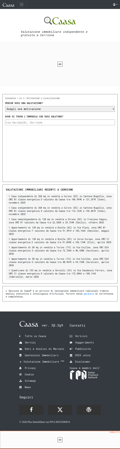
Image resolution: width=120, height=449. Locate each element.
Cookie (29, 374)
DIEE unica (83, 355)
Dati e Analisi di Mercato (44, 348)
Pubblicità (83, 348)
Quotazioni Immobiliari (42, 355)
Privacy (30, 368)
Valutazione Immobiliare (43, 361)
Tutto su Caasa (35, 336)
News (28, 387)
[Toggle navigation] (21, 4)
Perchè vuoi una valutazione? (24, 103)
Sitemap (30, 380)
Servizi (30, 342)
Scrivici (81, 336)
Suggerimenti (84, 342)
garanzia (89, 293)
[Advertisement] (60, 440)
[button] (115, 4)
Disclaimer (83, 361)
